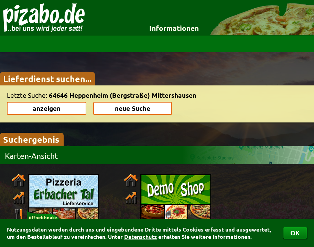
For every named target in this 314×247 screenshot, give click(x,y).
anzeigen (47, 108)
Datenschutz (140, 236)
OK (295, 232)
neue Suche (132, 108)
